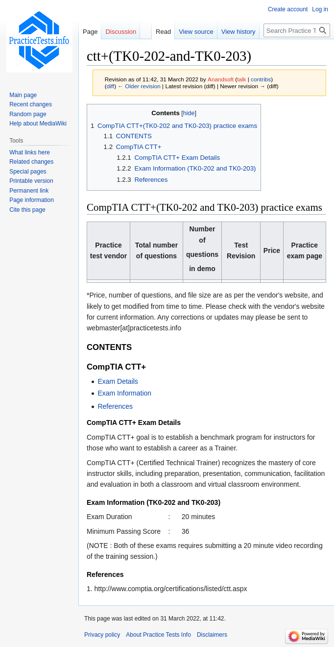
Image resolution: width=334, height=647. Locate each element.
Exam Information (124, 393)
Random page (27, 114)
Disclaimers (212, 634)
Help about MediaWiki (38, 123)
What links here (29, 152)
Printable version (31, 180)
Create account (288, 9)
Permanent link (28, 190)
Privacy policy (102, 634)
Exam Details (117, 381)
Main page (23, 95)
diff (110, 86)
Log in (320, 9)
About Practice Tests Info (158, 634)
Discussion (120, 31)
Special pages (27, 171)
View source (196, 31)
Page (90, 31)
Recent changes (30, 104)
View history (238, 31)
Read (163, 31)
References (115, 406)
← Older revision (139, 86)
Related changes (31, 161)
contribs (261, 79)
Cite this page (27, 209)
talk (241, 79)
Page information (31, 200)
